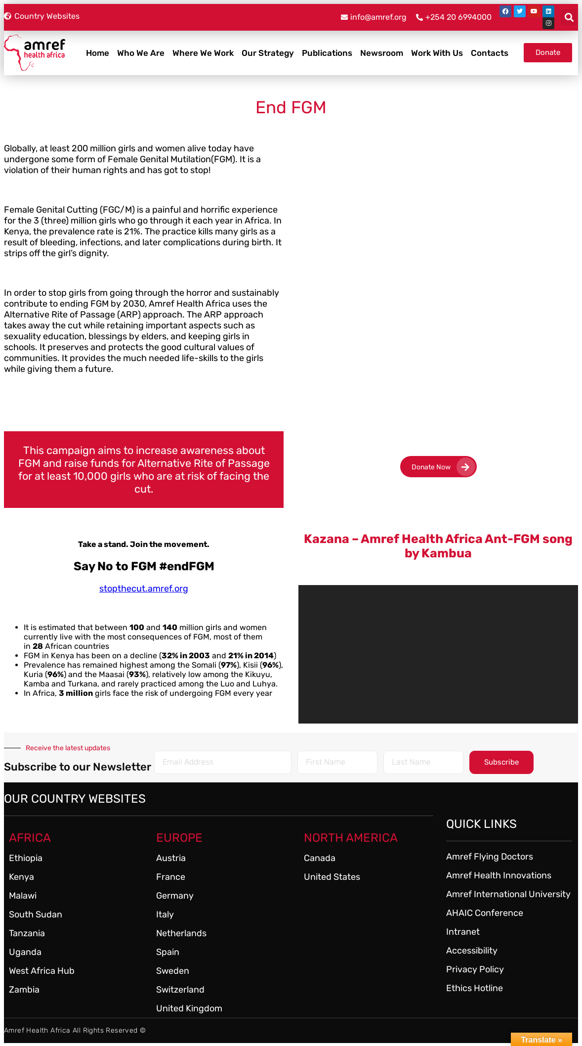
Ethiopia (25, 858)
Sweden (172, 970)
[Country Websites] (7, 16)
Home (97, 53)
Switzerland (180, 989)
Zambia (24, 989)
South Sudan (35, 914)
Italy (165, 914)
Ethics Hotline (474, 988)
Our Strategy (268, 53)
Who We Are (141, 53)
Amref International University (508, 894)
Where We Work (203, 53)
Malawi (23, 895)
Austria (171, 858)
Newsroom (381, 53)
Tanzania (27, 933)
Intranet (463, 931)
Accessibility (472, 950)
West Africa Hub (42, 970)
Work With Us (437, 53)
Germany (175, 895)
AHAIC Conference (484, 913)
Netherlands (181, 933)
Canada (319, 858)
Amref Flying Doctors (489, 856)
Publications (327, 53)
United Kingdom (189, 1008)
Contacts (489, 53)
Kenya (21, 876)
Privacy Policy (475, 969)
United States (332, 876)
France (170, 876)
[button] (569, 17)
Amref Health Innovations (498, 875)
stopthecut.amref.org (143, 588)
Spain (167, 952)
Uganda (25, 952)
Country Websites (47, 16)
